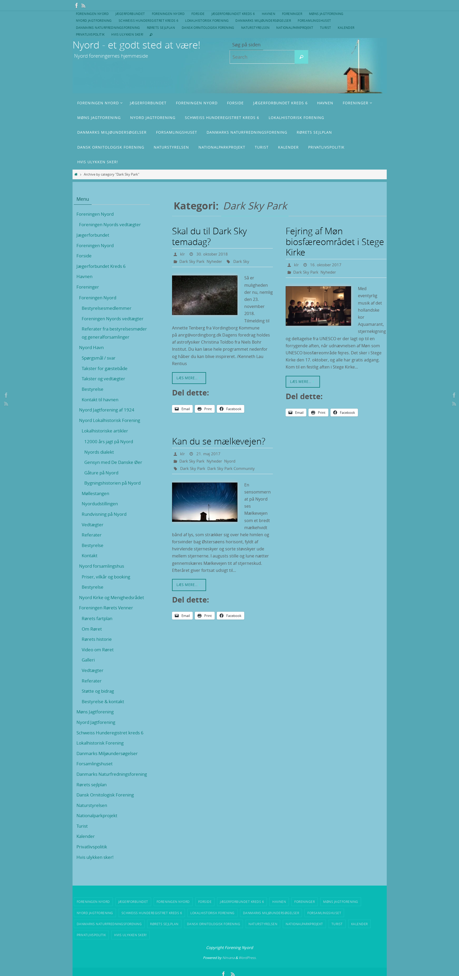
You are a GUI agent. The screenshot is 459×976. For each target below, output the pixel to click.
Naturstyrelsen (255, 27)
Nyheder (216, 261)
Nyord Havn (92, 355)
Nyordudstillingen (101, 511)
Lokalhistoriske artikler (106, 439)
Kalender (346, 27)
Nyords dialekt (100, 460)
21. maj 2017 (209, 454)
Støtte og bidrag (99, 699)
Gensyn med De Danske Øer (115, 470)
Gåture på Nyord (102, 480)
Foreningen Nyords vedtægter (112, 224)
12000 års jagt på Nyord (110, 449)
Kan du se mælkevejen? (218, 441)
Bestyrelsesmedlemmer (108, 308)
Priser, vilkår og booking (108, 584)
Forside (198, 14)
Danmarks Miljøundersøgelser (263, 20)
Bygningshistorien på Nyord (115, 491)
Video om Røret (99, 657)
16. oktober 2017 (326, 265)
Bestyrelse (93, 397)
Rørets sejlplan (161, 27)
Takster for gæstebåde (106, 376)
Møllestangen (97, 501)
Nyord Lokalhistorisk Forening (112, 428)
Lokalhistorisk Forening (207, 20)
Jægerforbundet (130, 14)
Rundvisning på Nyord (106, 522)
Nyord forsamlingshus (103, 574)
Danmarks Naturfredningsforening (108, 27)
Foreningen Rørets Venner (107, 615)
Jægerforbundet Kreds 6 (233, 14)
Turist (325, 27)
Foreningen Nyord (92, 14)
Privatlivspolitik (90, 34)
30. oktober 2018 (213, 254)
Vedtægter (93, 532)
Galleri (89, 668)
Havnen (268, 14)
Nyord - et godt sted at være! (136, 44)
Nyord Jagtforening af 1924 (108, 418)
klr (182, 254)
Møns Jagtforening (326, 14)
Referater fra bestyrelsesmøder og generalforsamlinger (105, 337)
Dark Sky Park (192, 261)
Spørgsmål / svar (100, 366)
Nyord (234, 461)
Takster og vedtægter (105, 386)
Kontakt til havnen (101, 407)
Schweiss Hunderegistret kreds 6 (148, 20)
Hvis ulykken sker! (127, 34)
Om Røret (92, 636)
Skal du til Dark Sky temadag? (209, 236)
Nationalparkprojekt (294, 27)
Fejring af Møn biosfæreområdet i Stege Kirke (335, 241)
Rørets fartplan (98, 626)
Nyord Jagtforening (94, 20)
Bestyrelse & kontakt (104, 709)
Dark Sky (245, 261)
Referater (92, 543)
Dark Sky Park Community (234, 468)
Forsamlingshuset (314, 20)
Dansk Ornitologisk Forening (208, 27)
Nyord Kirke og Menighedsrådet (114, 605)
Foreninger (292, 14)
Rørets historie (98, 647)
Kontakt (90, 563)
